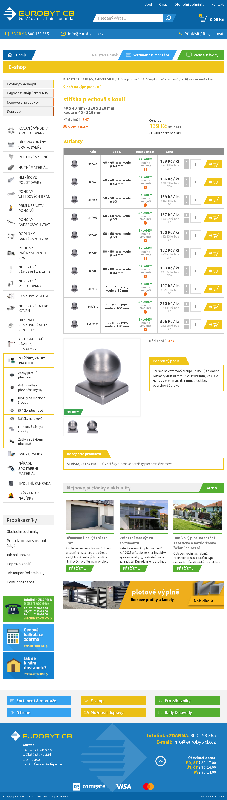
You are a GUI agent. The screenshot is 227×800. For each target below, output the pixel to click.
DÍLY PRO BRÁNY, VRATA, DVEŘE (26, 144)
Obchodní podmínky (189, 4)
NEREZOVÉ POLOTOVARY (24, 283)
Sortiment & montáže (36, 700)
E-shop (96, 700)
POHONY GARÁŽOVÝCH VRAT (28, 222)
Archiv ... (214, 488)
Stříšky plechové (26, 410)
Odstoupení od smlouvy (25, 573)
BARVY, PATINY (25, 453)
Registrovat (213, 33)
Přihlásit (191, 33)
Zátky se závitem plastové (26, 441)
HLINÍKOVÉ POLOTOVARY (24, 180)
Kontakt (217, 4)
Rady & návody (178, 712)
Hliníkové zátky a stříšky (26, 428)
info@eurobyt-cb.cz (86, 33)
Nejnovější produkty (23, 102)
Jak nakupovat (18, 555)
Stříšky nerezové (25, 418)
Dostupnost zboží (21, 582)
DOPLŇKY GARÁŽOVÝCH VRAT (28, 236)
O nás (163, 4)
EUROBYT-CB (71, 79)
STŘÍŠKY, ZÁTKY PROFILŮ (26, 360)
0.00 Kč (212, 19)
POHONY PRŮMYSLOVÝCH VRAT (26, 252)
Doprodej (14, 111)
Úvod (148, 4)
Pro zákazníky (22, 520)
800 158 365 (38, 33)
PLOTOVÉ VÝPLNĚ (27, 157)
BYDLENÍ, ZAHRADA (29, 483)
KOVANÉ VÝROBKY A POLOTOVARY (28, 131)
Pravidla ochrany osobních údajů (28, 543)
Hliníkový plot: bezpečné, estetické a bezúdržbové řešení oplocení (195, 543)
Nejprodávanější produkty (27, 93)
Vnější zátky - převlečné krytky (25, 387)
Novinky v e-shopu (21, 84)
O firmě (23, 712)
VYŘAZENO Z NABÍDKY (23, 495)
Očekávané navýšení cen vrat (87, 540)
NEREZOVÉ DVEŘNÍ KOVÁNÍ (28, 308)
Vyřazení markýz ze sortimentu (136, 540)
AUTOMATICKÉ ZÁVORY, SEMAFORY (25, 344)
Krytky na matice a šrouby (27, 400)
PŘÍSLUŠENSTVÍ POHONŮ (25, 208)
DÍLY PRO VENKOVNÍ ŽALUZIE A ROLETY (29, 324)
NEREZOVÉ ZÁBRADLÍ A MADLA (29, 269)
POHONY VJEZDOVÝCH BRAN (28, 194)
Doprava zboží (18, 564)
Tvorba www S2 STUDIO (211, 796)
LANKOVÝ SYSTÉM (27, 296)
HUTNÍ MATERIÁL (27, 167)
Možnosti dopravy (106, 712)
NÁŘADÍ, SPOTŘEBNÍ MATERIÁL (22, 468)
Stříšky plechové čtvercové (152, 464)
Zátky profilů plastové (23, 375)
